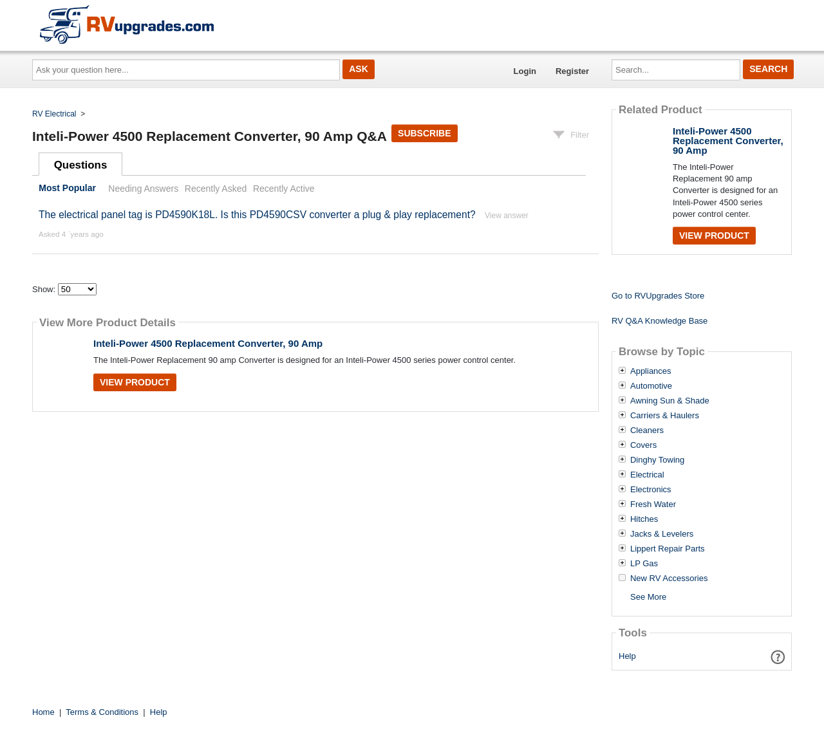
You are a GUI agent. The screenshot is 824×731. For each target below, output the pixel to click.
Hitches (644, 519)
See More (648, 597)
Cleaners (647, 430)
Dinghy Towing (657, 460)
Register (572, 71)
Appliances (650, 371)
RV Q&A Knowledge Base (659, 321)
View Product (135, 382)
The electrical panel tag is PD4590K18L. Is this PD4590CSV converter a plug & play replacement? (257, 214)
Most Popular (67, 188)
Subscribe (424, 133)
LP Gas (644, 563)
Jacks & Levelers (661, 534)
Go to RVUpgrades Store (658, 296)
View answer (507, 215)
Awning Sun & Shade (669, 400)
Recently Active (284, 188)
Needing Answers (143, 188)
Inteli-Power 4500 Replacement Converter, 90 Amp (208, 343)
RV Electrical (54, 113)
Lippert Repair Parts (667, 548)
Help (627, 656)
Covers (643, 445)
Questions (81, 165)
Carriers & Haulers (664, 415)
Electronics (650, 489)
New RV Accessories (668, 578)
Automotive (651, 386)
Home (43, 712)
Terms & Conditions (102, 712)
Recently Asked (216, 188)
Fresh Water (653, 504)
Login (525, 71)
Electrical (647, 474)
